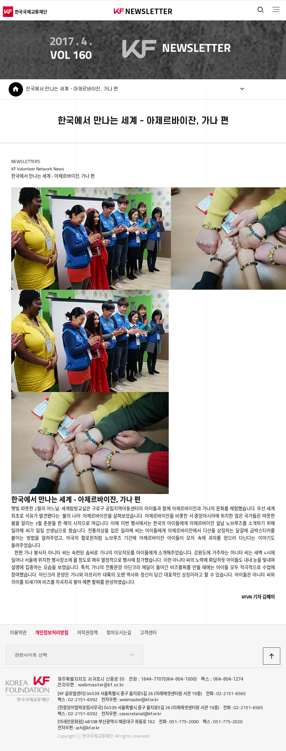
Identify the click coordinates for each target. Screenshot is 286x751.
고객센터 (148, 632)
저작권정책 (87, 632)
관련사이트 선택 (74, 655)
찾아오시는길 (118, 632)
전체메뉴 (276, 9)
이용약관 (18, 632)
